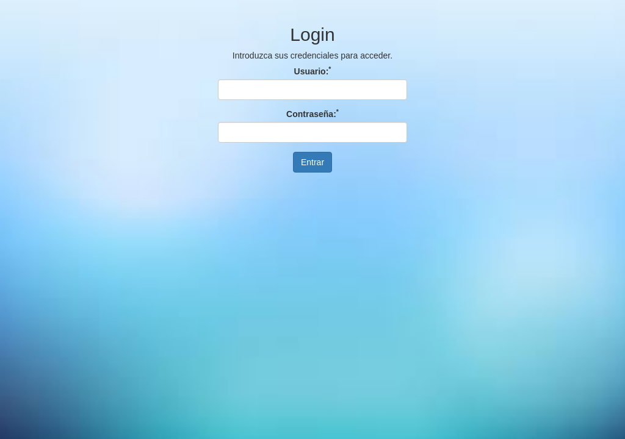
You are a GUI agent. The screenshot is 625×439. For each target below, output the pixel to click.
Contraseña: (312, 114)
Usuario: (312, 71)
